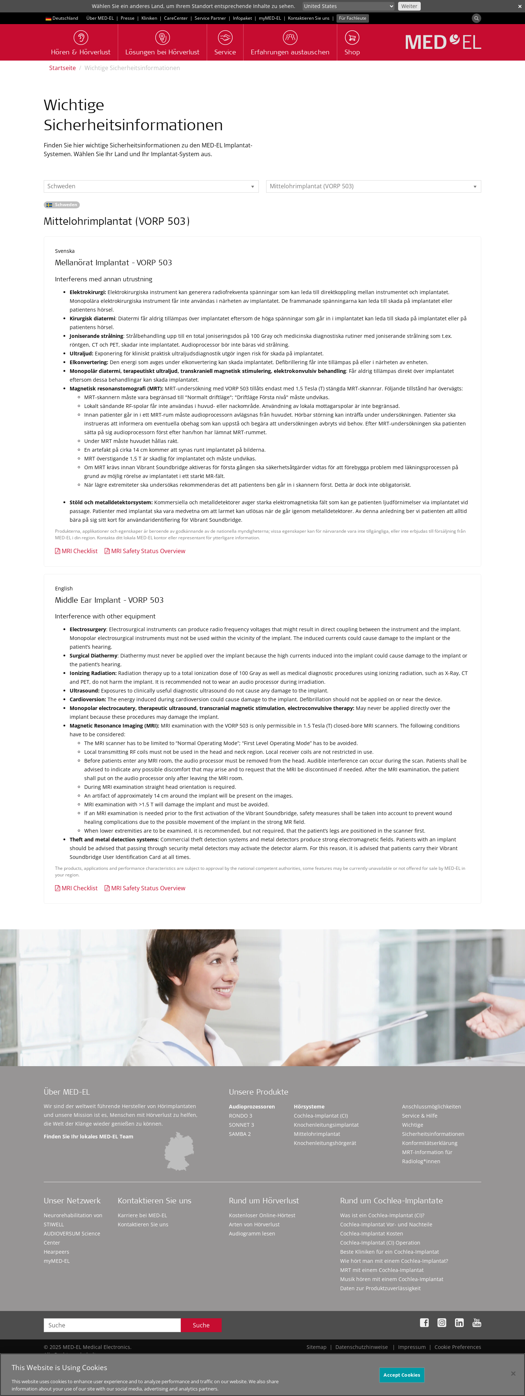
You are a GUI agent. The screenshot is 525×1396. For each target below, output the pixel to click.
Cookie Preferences (458, 1346)
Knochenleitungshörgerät (325, 1142)
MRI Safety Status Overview (148, 551)
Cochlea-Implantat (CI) (321, 1115)
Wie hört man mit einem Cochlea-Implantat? (394, 1260)
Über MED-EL (100, 18)
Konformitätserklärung (430, 1142)
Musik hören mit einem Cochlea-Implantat (391, 1279)
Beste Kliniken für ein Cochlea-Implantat (389, 1251)
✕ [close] (520, 6)
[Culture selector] (348, 6)
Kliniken (149, 18)
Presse (128, 18)
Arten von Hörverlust (254, 1224)
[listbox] (151, 186)
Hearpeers (56, 1251)
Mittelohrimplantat (317, 1133)
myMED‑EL (270, 18)
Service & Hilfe (420, 1115)
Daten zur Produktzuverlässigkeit (380, 1288)
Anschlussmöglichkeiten (431, 1106)
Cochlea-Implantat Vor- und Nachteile (386, 1224)
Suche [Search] (201, 1325)
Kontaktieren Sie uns (309, 18)
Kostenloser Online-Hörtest (262, 1215)
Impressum (412, 1346)
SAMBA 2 (240, 1133)
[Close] (513, 1377)
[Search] (476, 18)
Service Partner (210, 18)
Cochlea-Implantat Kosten (371, 1233)
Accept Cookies (402, 1378)
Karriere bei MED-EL (142, 1215)
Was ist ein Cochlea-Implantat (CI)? (382, 1215)
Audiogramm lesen (252, 1233)
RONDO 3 (240, 1115)
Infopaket (242, 18)
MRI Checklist (80, 551)
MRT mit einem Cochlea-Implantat (382, 1269)
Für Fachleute (352, 18)
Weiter (409, 6)
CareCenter (176, 18)
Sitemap (317, 1346)
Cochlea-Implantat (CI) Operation (380, 1242)
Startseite (62, 68)
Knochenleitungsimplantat (326, 1124)
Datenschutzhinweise (361, 1346)
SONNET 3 (241, 1124)
